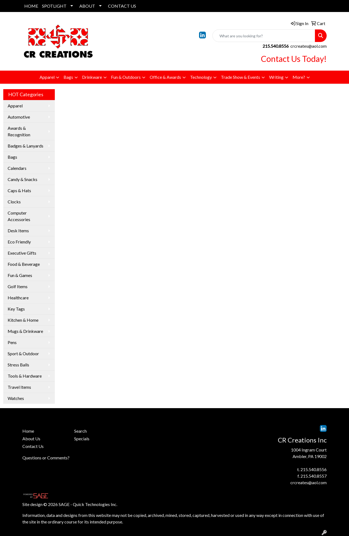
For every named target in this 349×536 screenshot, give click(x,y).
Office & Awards (165, 77)
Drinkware (92, 77)
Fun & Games (20, 275)
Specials (81, 438)
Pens (12, 342)
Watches (16, 398)
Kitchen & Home (23, 320)
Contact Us (33, 446)
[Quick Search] (263, 35)
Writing (276, 77)
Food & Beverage (24, 264)
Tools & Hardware (25, 375)
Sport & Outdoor (23, 353)
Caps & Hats (19, 190)
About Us (31, 438)
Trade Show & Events (240, 77)
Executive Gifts (22, 252)
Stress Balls (18, 364)
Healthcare (18, 297)
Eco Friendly (19, 241)
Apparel (47, 77)
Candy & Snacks (22, 179)
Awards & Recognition (19, 131)
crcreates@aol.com (308, 46)
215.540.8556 (313, 469)
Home (28, 430)
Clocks (14, 201)
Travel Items (19, 387)
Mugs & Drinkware (25, 331)
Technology (201, 77)
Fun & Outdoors (126, 77)
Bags (68, 77)
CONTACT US (122, 5)
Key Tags (16, 308)
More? (299, 77)
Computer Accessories (19, 216)
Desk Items (18, 230)
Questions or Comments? (46, 457)
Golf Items (18, 286)
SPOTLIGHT (54, 5)
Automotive (19, 116)
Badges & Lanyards (25, 145)
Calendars (17, 168)
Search (80, 430)
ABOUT (87, 5)
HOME (31, 5)
